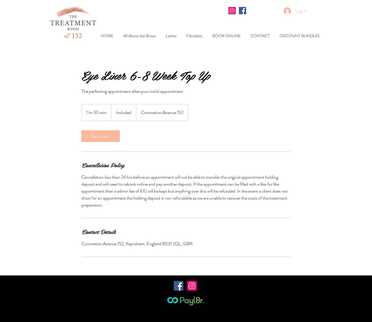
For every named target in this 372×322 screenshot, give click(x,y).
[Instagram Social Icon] (232, 10)
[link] (100, 136)
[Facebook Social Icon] (242, 10)
